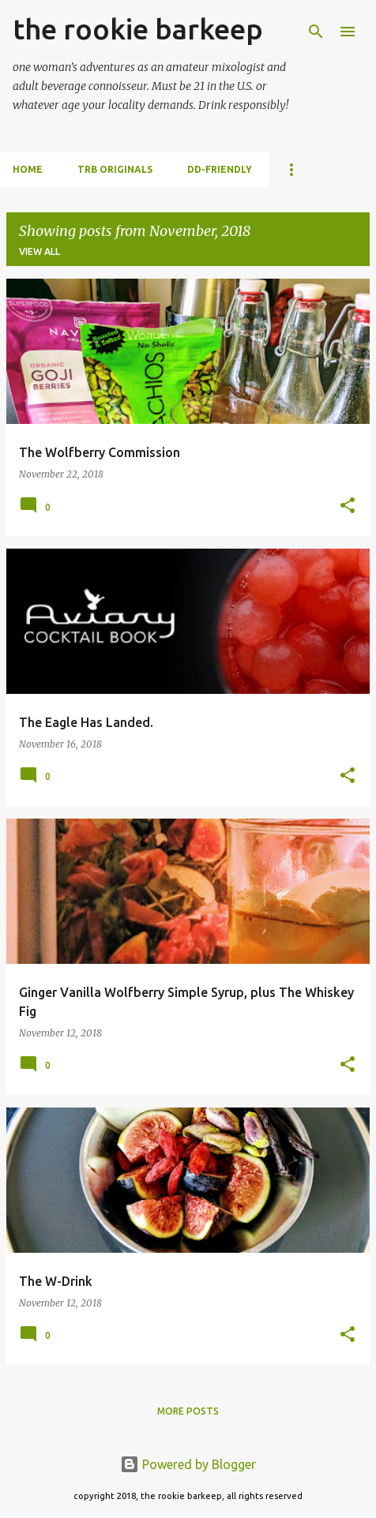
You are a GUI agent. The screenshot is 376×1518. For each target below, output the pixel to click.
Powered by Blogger (188, 1464)
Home (28, 169)
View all (39, 251)
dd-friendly (219, 169)
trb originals (114, 169)
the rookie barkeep (138, 29)
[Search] (315, 32)
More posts (188, 1411)
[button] (347, 506)
